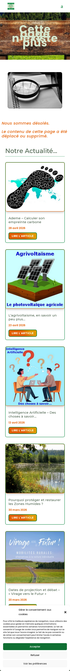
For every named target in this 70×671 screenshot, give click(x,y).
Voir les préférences (35, 663)
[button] (65, 612)
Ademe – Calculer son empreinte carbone (26, 220)
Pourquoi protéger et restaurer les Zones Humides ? (34, 502)
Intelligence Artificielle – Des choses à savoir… (32, 414)
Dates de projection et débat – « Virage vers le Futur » (34, 592)
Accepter (35, 646)
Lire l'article (23, 236)
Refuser (35, 655)
